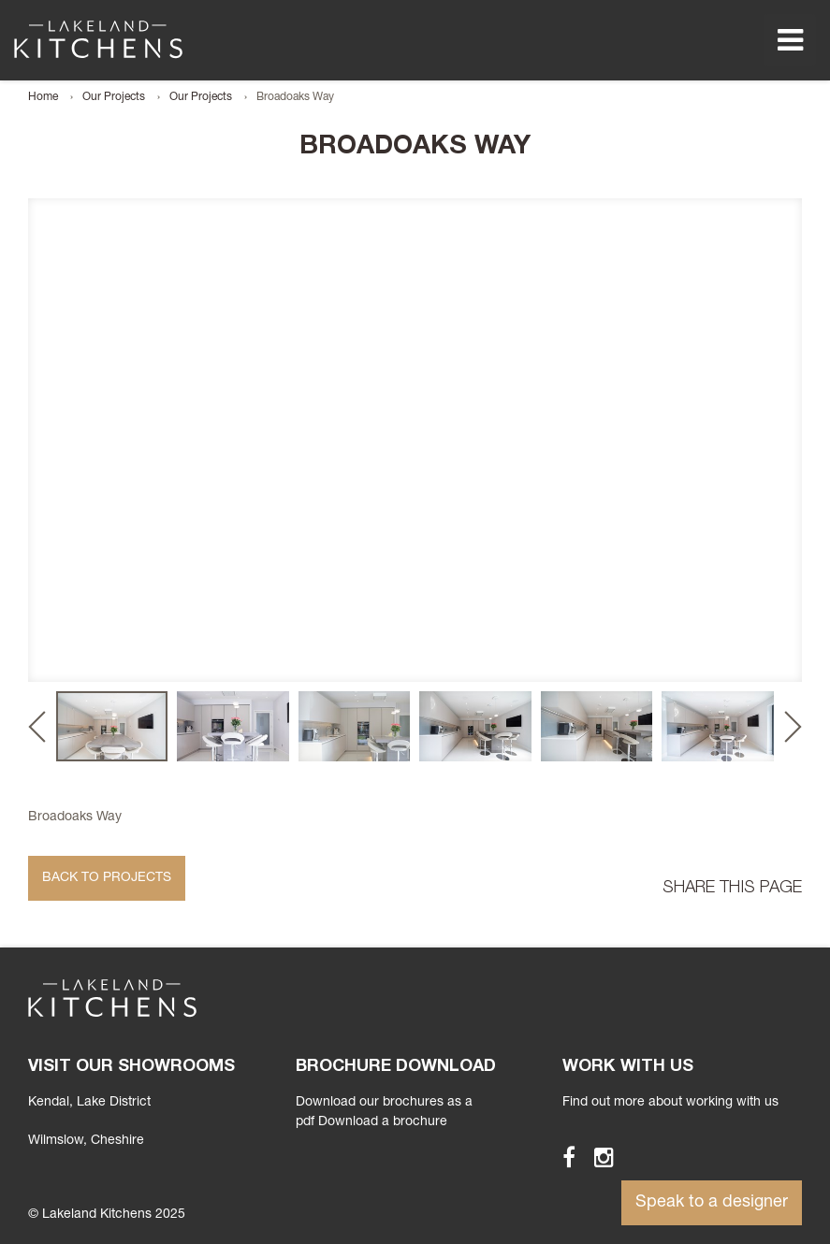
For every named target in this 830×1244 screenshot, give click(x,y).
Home (43, 97)
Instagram (595, 1157)
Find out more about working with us (670, 1102)
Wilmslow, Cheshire (86, 1141)
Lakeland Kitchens (98, 39)
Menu (790, 40)
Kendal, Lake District (89, 1102)
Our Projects (113, 97)
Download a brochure (382, 1122)
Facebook (560, 1157)
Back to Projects (106, 878)
